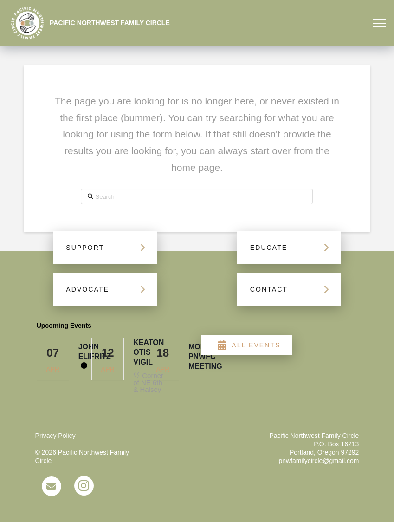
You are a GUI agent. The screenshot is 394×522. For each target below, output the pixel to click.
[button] (379, 23)
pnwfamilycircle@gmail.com (318, 460)
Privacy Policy (55, 435)
